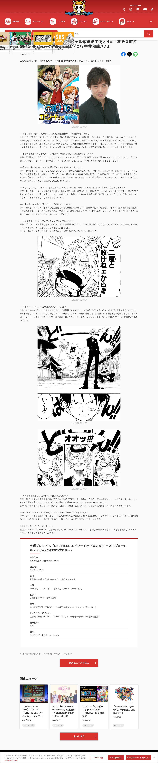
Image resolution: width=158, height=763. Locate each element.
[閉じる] (154, 758)
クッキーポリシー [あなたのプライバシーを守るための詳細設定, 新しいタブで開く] (11, 762)
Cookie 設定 (98, 759)
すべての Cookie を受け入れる (138, 759)
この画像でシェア (79, 127)
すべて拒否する (116, 759)
